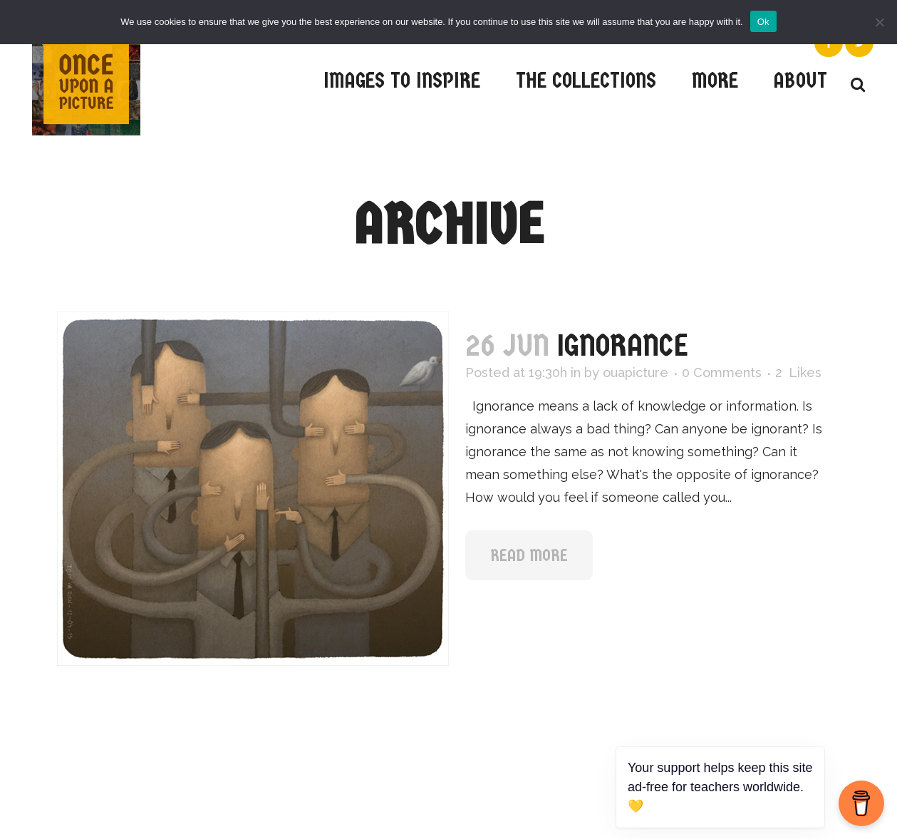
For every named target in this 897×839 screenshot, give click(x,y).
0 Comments (722, 372)
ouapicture (635, 372)
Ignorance (622, 345)
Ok (763, 21)
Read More (529, 555)
